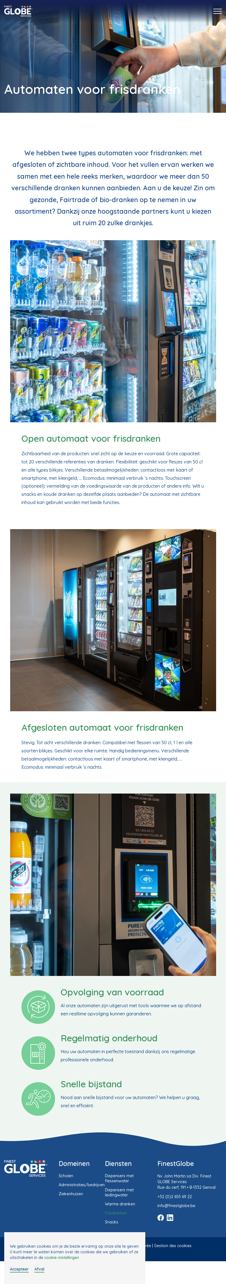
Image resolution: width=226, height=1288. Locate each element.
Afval (39, 1269)
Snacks (111, 1222)
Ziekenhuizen (71, 1193)
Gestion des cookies (173, 1245)
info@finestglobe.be (176, 1205)
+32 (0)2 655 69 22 (174, 1196)
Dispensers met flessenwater (119, 1178)
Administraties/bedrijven (82, 1184)
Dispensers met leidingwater (119, 1192)
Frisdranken (116, 1213)
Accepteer (19, 1269)
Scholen (66, 1175)
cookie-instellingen (61, 1257)
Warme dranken (120, 1204)
